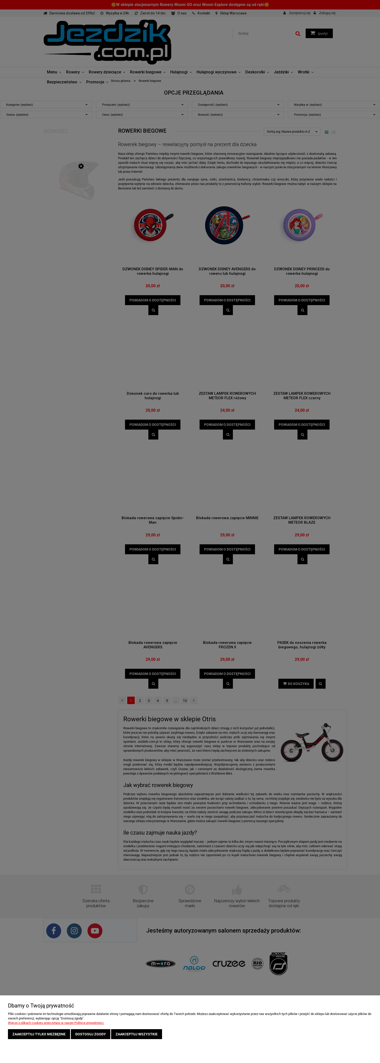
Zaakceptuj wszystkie (137, 1034)
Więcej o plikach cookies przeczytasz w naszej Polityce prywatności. (56, 1023)
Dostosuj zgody (90, 1034)
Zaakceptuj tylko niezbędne (39, 1034)
